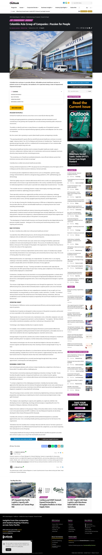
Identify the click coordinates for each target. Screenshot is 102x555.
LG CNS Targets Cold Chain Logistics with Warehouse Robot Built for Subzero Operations (77, 503)
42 (11, 20)
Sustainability (44, 497)
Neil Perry (71, 540)
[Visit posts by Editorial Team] (11, 467)
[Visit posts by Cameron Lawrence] (11, 452)
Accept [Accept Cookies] (8, 549)
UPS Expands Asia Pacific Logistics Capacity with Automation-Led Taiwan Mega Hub (23, 503)
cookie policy (20, 546)
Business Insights (79, 263)
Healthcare (29, 20)
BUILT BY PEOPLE (15, 97)
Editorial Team (24, 28)
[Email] (89, 28)
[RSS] (68, 3)
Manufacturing (78, 250)
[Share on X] (83, 28)
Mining (76, 189)
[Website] (58, 453)
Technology (77, 176)
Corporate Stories (19, 20)
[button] (79, 7)
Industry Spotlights (79, 182)
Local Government (79, 377)
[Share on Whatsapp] (85, 28)
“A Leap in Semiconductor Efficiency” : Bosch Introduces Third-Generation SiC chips (74, 314)
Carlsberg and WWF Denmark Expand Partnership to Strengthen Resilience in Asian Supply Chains (51, 503)
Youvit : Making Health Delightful (75, 266)
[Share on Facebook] (81, 28)
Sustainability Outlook (89, 545)
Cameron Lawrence (15, 28)
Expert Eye (77, 275)
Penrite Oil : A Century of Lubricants (75, 233)
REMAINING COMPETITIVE (17, 101)
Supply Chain (78, 197)
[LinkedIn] (64, 3)
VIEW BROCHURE (17, 108)
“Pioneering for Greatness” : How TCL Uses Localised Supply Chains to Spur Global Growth (75, 328)
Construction (78, 209)
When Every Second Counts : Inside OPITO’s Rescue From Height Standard (33, 11)
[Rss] (62, 453)
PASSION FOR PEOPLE (16, 94)
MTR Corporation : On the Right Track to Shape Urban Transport (74, 194)
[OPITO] (74, 164)
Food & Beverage (79, 256)
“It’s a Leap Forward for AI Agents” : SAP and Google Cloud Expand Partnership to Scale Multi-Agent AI (75, 307)
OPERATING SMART (15, 99)
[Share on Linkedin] (87, 28)
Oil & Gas (77, 235)
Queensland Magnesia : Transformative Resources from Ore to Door (75, 220)
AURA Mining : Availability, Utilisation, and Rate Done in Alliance (74, 241)
